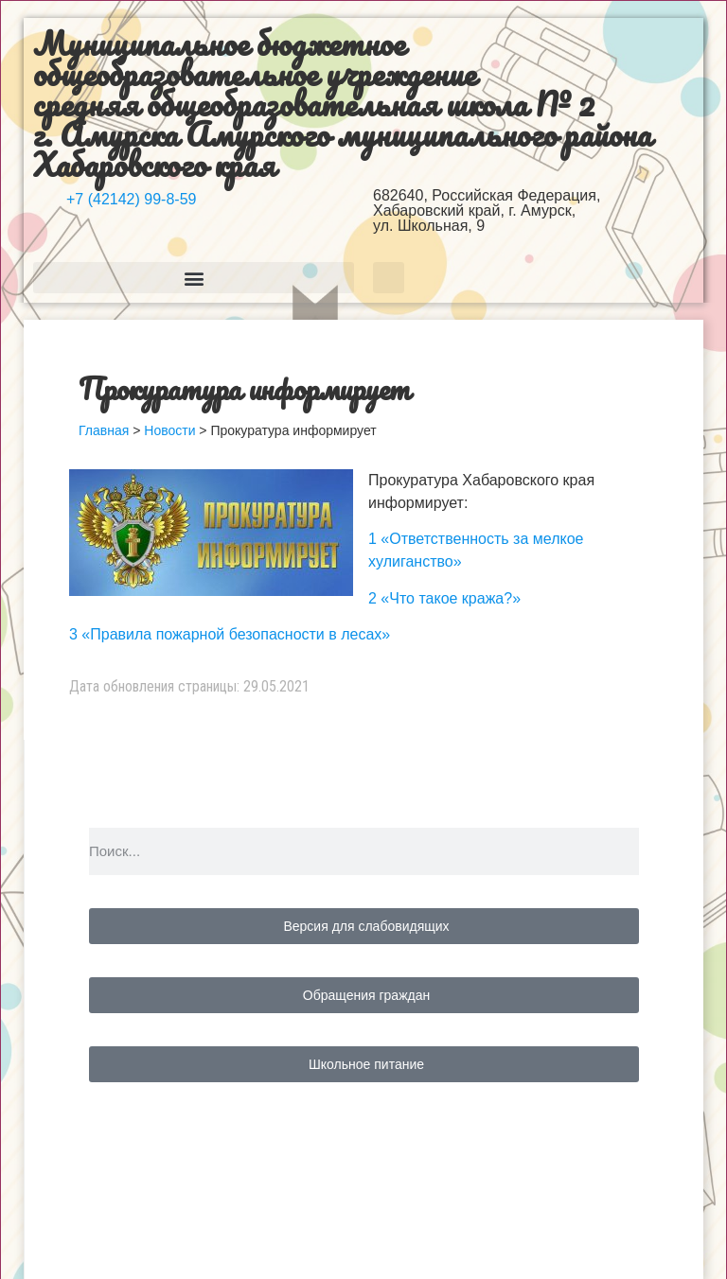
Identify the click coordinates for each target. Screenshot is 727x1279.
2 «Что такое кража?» (444, 598)
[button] (193, 277)
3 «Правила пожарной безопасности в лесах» (229, 634)
